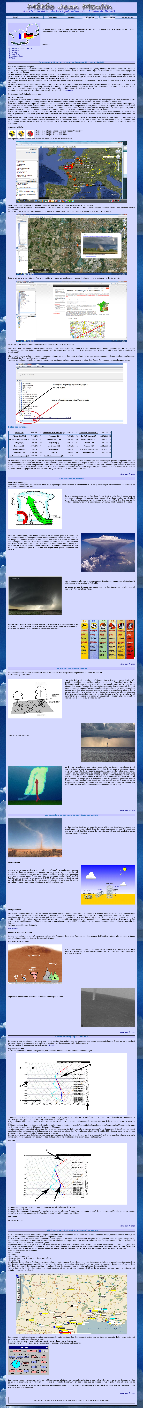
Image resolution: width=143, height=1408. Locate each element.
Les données (34, 17)
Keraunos (69, 90)
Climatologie (90, 17)
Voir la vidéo (13, 929)
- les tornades (13, 50)
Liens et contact (127, 17)
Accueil (15, 17)
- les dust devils (14, 54)
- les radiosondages (15, 56)
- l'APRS (11, 58)
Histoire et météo (109, 17)
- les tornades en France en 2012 (21, 48)
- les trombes (13, 52)
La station (71, 17)
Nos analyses (53, 17)
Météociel (51, 1045)
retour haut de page (127, 474)
